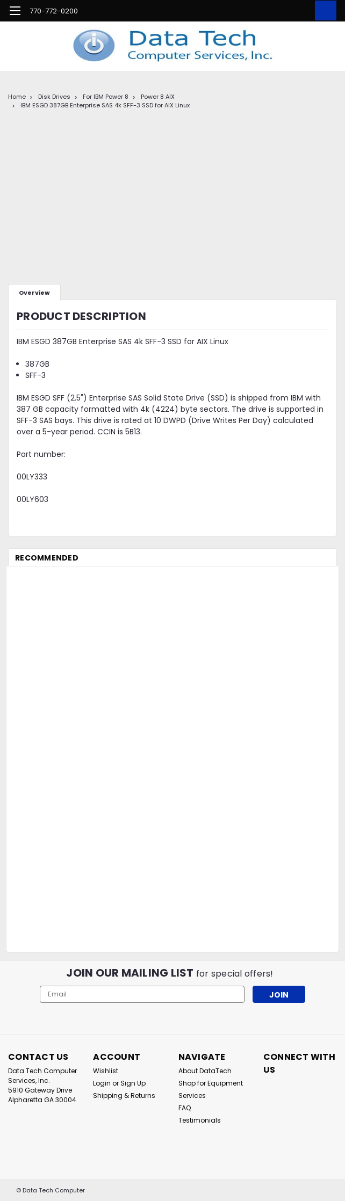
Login (102, 1083)
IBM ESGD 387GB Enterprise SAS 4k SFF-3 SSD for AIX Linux (105, 105)
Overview (34, 292)
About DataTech (205, 1070)
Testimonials (199, 1120)
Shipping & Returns (124, 1095)
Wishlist (105, 1070)
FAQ (184, 1107)
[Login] (299, 10)
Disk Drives (54, 96)
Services (192, 1095)
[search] (275, 10)
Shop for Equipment (210, 1083)
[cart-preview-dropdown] (323, 10)
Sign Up (133, 1083)
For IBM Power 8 (105, 96)
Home (17, 96)
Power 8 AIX (158, 96)
